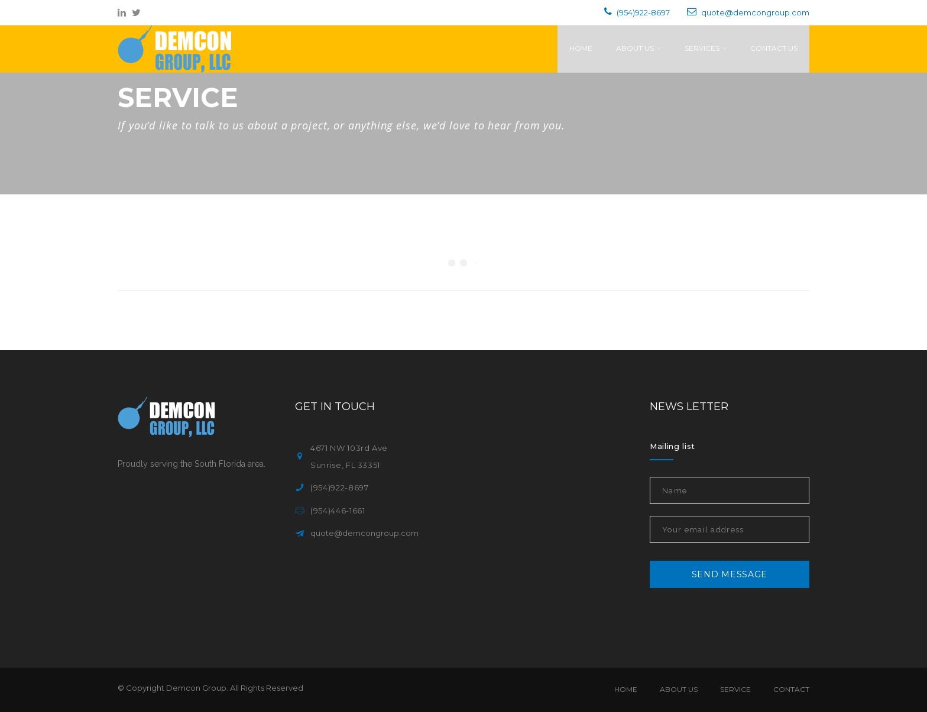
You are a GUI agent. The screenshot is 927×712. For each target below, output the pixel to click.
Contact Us (774, 48)
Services (706, 48)
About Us (638, 48)
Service (735, 689)
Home (580, 48)
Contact (791, 689)
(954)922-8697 (643, 12)
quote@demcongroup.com (755, 12)
